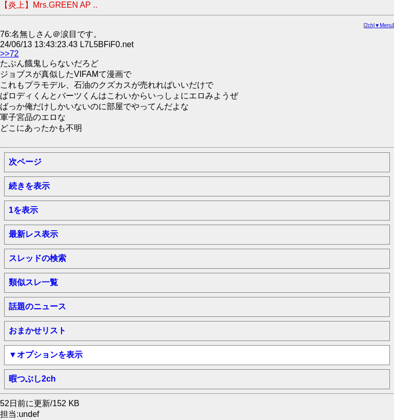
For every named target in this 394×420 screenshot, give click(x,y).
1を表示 (23, 210)
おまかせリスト (37, 330)
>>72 (9, 53)
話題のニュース (37, 306)
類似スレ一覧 (33, 282)
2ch (369, 25)
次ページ (25, 161)
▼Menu (383, 25)
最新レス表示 (33, 234)
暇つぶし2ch (32, 378)
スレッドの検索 (37, 258)
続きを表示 (29, 186)
